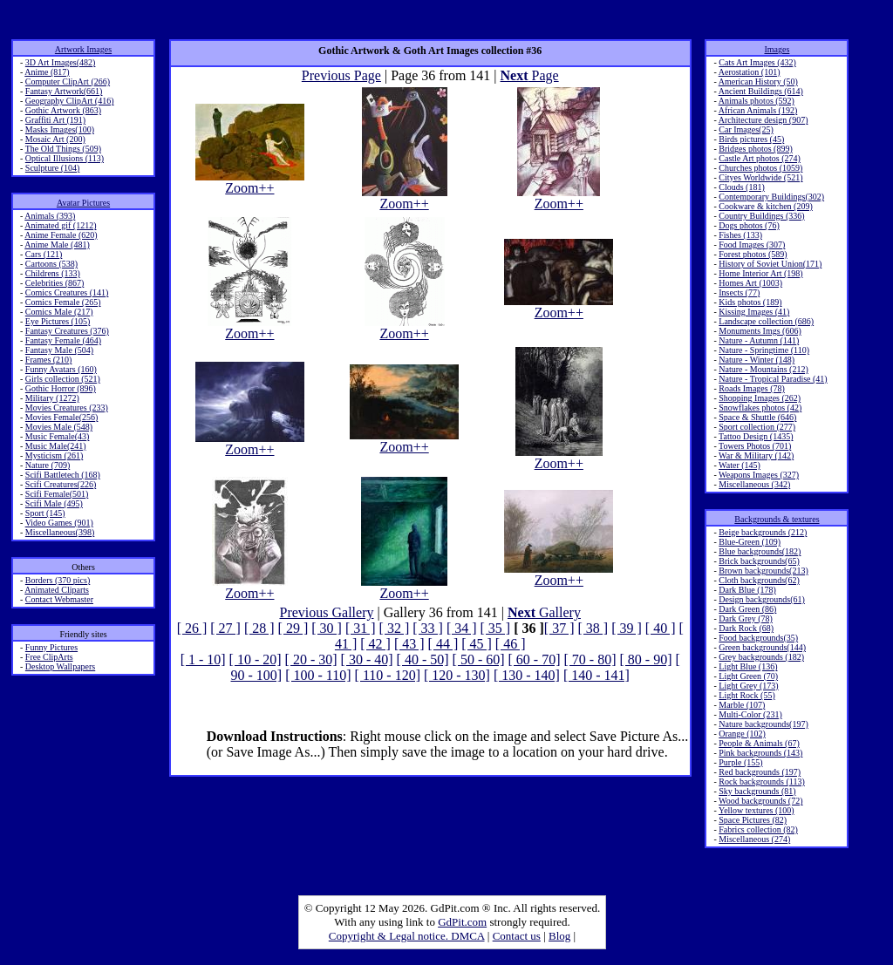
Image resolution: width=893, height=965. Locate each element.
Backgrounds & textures (776, 519)
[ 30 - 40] (367, 659)
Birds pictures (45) (751, 139)
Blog (559, 935)
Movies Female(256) (62, 417)
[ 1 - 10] (203, 659)
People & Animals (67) (759, 743)
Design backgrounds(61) (762, 599)
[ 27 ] (225, 628)
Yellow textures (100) (756, 810)
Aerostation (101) (750, 72)
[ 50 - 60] (479, 659)
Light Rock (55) (746, 695)
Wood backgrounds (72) (760, 800)
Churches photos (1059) (760, 168)
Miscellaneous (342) (754, 484)
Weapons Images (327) (759, 474)
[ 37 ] (559, 628)
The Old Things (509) (63, 148)
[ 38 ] (593, 628)
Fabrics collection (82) (758, 829)
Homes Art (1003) (750, 283)
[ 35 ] (496, 628)
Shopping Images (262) (760, 398)
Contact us (517, 935)
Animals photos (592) (756, 100)
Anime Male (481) (56, 244)
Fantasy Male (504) (59, 350)
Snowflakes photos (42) (760, 407)
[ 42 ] (375, 643)
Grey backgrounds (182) (761, 657)
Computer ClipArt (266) (67, 81)
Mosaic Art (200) (55, 139)
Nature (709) (47, 465)
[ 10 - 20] (255, 659)
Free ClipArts (49, 657)
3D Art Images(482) (60, 62)
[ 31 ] (360, 628)
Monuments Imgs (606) (760, 331)
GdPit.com (462, 921)
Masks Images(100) (59, 129)
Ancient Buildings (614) (761, 91)
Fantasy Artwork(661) (64, 91)
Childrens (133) (52, 273)
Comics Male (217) (59, 311)
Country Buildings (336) (761, 216)
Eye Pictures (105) (57, 321)
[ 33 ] (427, 628)
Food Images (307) (752, 244)
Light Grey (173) (748, 685)
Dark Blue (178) (747, 590)
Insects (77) (739, 292)
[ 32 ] (394, 628)
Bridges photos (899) (755, 148)
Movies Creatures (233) (66, 407)
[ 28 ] (259, 628)
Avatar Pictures (83, 202)
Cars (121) (44, 254)
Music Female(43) (57, 436)
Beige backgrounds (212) (763, 532)
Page (530, 75)
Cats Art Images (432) (757, 62)
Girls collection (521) (62, 379)
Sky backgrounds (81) (757, 791)
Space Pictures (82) (753, 820)
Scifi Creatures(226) (60, 484)
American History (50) (758, 81)
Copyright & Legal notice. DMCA (407, 935)
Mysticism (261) (54, 455)
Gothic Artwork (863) (63, 110)
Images (776, 49)
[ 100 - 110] (318, 675)
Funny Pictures (51, 647)
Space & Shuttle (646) (757, 417)
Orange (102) (742, 733)
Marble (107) (742, 705)
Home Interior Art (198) (760, 273)
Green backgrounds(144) (762, 647)
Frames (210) (48, 359)
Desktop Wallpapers (60, 666)
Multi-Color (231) (750, 714)
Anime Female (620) (60, 235)
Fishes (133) (740, 235)
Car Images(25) (746, 129)
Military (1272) (52, 398)
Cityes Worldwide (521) (760, 177)
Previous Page (341, 75)
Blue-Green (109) (750, 542)
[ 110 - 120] (387, 675)
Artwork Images (83, 49)
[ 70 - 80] (590, 659)
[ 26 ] (192, 628)
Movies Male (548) (58, 427)
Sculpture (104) (52, 168)
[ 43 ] (409, 643)
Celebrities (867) (54, 283)
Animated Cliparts (56, 590)
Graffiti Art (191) (55, 120)
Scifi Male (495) (54, 503)
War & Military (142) (756, 455)
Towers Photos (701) (755, 446)
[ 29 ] (293, 628)
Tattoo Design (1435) (756, 436)
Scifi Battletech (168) (62, 474)
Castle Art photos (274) (760, 158)
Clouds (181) (742, 187)
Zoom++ (249, 181)
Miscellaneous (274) (754, 839)
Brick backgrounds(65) (759, 561)
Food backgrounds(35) (758, 637)
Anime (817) (46, 72)
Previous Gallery (327, 612)
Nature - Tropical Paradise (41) (773, 379)
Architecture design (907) (763, 120)
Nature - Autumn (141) (759, 340)
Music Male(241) (55, 446)
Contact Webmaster (59, 599)
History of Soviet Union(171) (770, 263)
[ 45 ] (476, 643)
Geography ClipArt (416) (69, 100)
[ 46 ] (510, 643)
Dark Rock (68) (746, 628)
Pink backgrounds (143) (760, 753)
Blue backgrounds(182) (760, 551)
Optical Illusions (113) (64, 158)
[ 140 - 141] (596, 675)
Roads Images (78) (752, 388)
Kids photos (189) (750, 302)
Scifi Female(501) (56, 494)
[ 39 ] (626, 628)
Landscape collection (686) (766, 321)
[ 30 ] (326, 628)
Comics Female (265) (63, 302)
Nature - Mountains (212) (763, 369)
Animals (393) (49, 216)
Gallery (544, 612)
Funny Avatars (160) (61, 369)
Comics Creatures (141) (67, 292)
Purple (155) (740, 762)
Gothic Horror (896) (60, 388)
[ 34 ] (461, 628)
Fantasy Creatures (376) (67, 331)
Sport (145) (45, 513)
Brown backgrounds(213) (763, 570)
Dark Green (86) (747, 609)
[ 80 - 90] (646, 659)
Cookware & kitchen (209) (765, 206)
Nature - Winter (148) (756, 359)
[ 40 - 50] (423, 659)
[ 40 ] (660, 628)
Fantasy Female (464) (63, 340)
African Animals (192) (758, 110)
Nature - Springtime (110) (764, 350)
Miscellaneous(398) (59, 532)
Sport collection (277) (757, 427)
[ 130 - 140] (527, 675)
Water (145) (739, 465)
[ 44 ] (443, 643)
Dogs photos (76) (749, 225)
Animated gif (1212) (60, 225)
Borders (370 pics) (57, 580)
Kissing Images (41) (754, 311)
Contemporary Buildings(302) (771, 196)
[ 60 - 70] (534, 659)
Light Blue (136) (748, 666)
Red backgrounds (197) (760, 772)
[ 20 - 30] (311, 659)
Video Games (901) (59, 522)
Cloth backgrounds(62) (759, 580)
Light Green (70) (748, 676)
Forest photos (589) (753, 254)
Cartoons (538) (51, 263)
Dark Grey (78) (746, 618)
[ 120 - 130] (457, 675)
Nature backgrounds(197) (763, 724)
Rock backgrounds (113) (762, 781)
